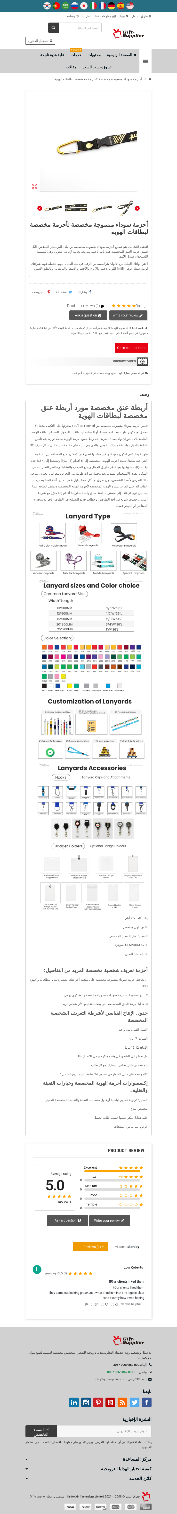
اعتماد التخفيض (41, 1432)
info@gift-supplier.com (110, 1379)
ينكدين (74, 1402)
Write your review (128, 315)
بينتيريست (41, 292)
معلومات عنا (105, 16)
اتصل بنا (87, 16)
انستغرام (86, 1402)
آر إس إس (122, 1402)
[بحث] (75, 28)
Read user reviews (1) (87, 306)
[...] (139, 1357)
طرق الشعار (142, 16)
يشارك (84, 292)
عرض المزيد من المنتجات (131, 1126)
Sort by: (133, 1247)
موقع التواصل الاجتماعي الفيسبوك (147, 1402)
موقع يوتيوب (110, 1402)
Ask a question (88, 315)
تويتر (134, 1402)
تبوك (124, 16)
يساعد (72, 16)
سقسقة (64, 292)
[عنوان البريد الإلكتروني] (104, 1431)
